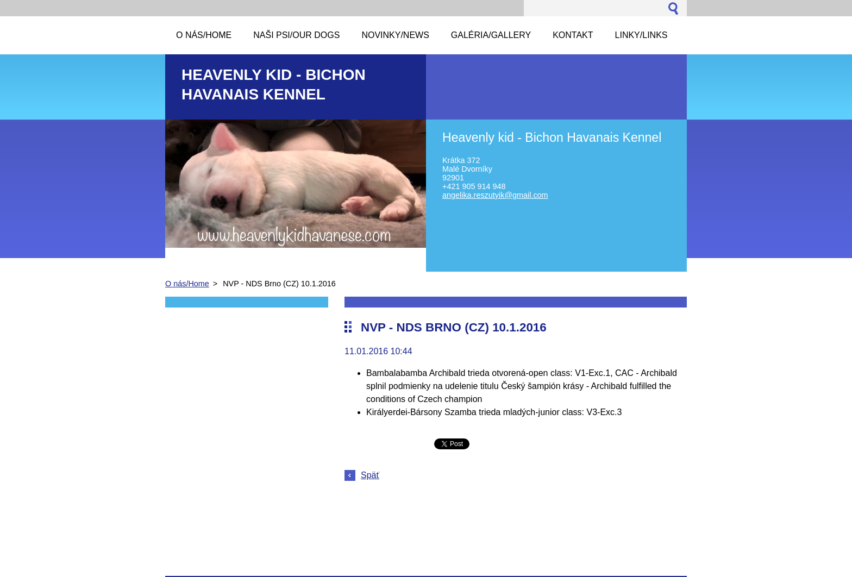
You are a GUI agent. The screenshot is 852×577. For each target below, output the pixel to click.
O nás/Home (187, 283)
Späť (370, 475)
